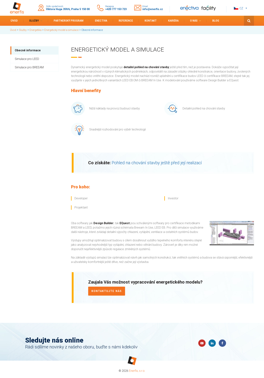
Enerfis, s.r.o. (137, 371)
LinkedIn (212, 343)
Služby (34, 20)
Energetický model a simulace (61, 30)
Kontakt (151, 20)
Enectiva (101, 20)
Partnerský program (68, 20)
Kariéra (173, 20)
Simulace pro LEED (27, 59)
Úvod (14, 20)
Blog (215, 20)
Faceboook (222, 343)
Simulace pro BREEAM (29, 67)
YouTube (202, 343)
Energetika (35, 30)
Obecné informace (28, 50)
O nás (194, 20)
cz (241, 8)
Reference (126, 20)
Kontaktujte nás (106, 291)
